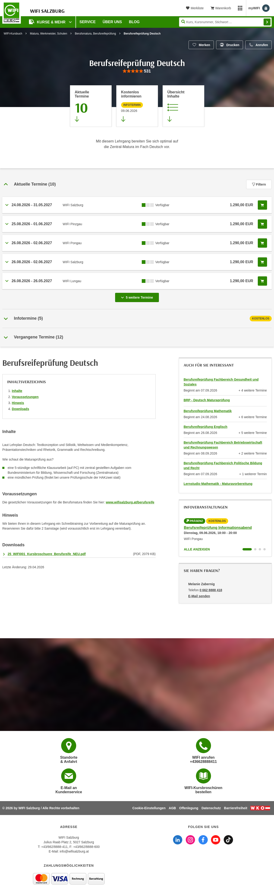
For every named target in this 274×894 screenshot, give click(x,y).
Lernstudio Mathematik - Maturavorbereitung (218, 484)
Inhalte (17, 391)
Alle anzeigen (197, 549)
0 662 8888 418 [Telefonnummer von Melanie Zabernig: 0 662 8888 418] (211, 590)
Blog (134, 22)
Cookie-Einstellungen (149, 808)
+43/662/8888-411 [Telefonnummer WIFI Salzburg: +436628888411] (54, 847)
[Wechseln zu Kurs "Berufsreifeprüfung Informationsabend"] (247, 549)
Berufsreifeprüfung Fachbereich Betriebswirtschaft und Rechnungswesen (223, 445)
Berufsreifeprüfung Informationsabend (218, 528)
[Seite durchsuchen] (225, 22)
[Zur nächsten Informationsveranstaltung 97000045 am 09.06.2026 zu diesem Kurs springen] (137, 106)
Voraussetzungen (25, 397)
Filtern (259, 184)
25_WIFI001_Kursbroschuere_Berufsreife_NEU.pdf (47, 554)
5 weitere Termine (138, 296)
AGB (172, 808)
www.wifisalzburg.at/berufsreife (130, 502)
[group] (137, 71)
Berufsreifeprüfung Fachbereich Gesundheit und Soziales (221, 382)
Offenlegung (188, 808)
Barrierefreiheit (235, 808)
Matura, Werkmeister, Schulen (48, 33)
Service (87, 22)
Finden (267, 22)
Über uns (112, 22)
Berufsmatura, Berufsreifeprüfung (95, 33)
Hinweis (18, 403)
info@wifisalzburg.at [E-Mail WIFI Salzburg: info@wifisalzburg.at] (74, 851)
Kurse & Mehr (47, 22)
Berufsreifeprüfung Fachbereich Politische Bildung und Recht (223, 465)
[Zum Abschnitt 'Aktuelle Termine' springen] (91, 106)
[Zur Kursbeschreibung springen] (183, 106)
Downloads (20, 409)
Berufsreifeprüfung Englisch (205, 427)
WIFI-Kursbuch (13, 33)
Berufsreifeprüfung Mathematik (208, 411)
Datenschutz (211, 808)
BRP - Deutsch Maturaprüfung (207, 400)
